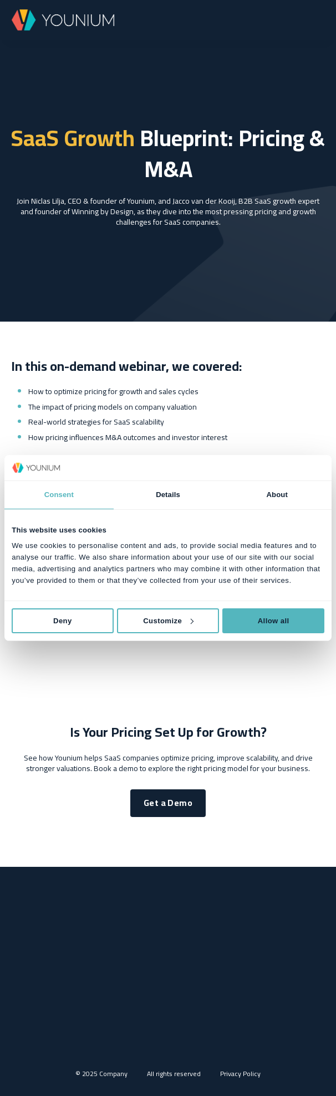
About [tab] (277, 494)
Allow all (273, 620)
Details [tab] (168, 494)
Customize (168, 620)
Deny (62, 620)
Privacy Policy (240, 1073)
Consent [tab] (59, 494)
